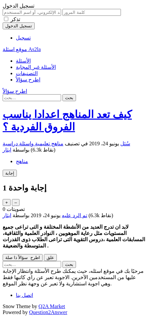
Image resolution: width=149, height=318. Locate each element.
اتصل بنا (24, 295)
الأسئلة (23, 61)
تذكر (15, 19)
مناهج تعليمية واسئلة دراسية (33, 143)
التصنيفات (27, 73)
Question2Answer (48, 312)
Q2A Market (52, 306)
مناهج (22, 161)
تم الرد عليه (74, 215)
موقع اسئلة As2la (22, 49)
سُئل (125, 143)
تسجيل (23, 38)
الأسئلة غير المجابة (36, 67)
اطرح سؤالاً (28, 79)
